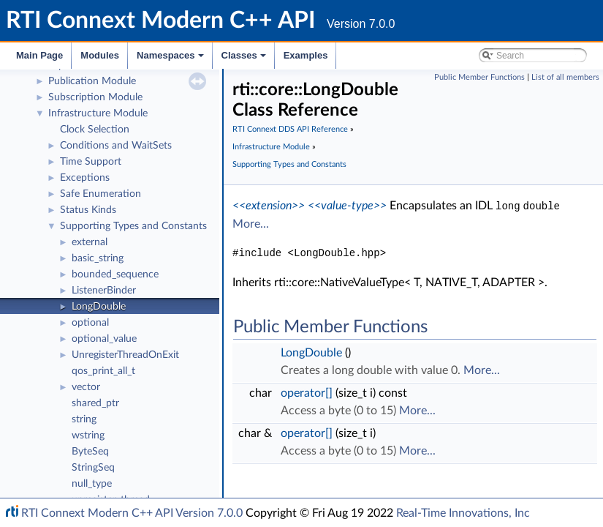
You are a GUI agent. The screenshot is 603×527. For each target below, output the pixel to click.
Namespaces (171, 59)
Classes (244, 59)
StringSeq (93, 468)
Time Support (90, 162)
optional (90, 323)
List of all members (565, 77)
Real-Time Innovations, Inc (463, 513)
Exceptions (85, 178)
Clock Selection (94, 129)
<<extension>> (268, 206)
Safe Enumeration (100, 194)
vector (86, 387)
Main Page (39, 55)
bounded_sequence (115, 274)
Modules (99, 55)
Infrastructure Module (98, 113)
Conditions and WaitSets (116, 146)
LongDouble (99, 307)
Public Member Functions (479, 77)
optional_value (104, 339)
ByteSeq (90, 451)
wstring (88, 435)
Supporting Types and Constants (133, 226)
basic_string (98, 258)
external (89, 242)
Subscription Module (95, 97)
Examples (306, 55)
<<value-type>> (347, 206)
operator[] (307, 392)
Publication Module (92, 81)
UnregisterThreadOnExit (125, 355)
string (84, 419)
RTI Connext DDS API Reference (290, 129)
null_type (92, 484)
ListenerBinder (104, 290)
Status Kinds (88, 210)
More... (250, 223)
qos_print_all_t (103, 371)
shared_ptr (95, 403)
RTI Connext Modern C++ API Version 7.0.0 (132, 513)
